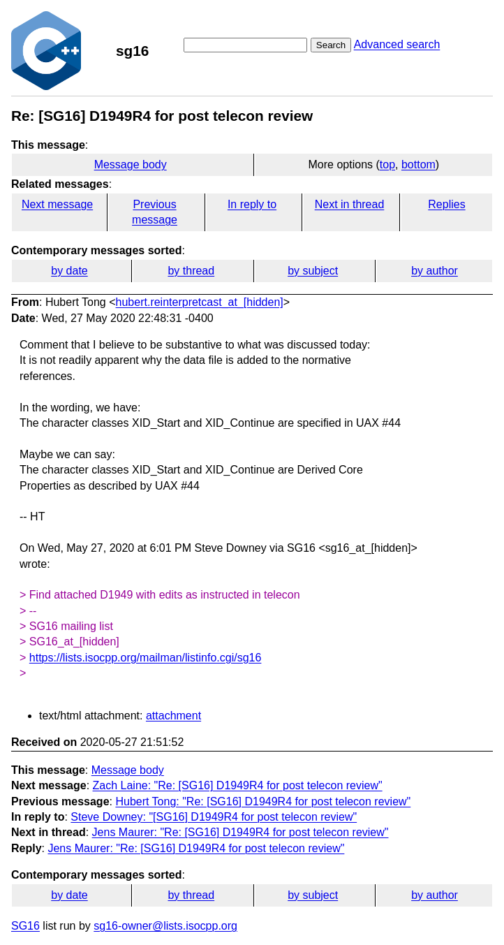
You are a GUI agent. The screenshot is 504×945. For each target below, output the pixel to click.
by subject (313, 271)
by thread (191, 271)
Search (331, 45)
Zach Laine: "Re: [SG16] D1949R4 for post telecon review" (238, 785)
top (387, 164)
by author (434, 271)
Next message (57, 204)
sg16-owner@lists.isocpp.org (165, 926)
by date (69, 271)
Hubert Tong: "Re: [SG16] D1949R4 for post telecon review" (262, 801)
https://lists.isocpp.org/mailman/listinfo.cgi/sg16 (145, 658)
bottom (418, 164)
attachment (173, 715)
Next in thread (350, 204)
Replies (446, 204)
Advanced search (397, 44)
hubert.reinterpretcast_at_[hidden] (199, 302)
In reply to (252, 204)
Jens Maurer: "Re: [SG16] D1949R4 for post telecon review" (240, 832)
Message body (130, 164)
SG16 (25, 926)
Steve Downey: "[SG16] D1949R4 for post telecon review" (214, 817)
